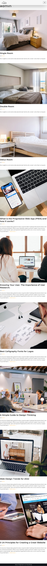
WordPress (29, 564)
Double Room (7, 106)
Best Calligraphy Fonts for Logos (16, 351)
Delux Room (6, 159)
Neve (16, 564)
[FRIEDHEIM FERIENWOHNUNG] (4, 2)
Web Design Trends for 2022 (14, 479)
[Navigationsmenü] (44, 2)
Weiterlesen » (12, 231)
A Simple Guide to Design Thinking (18, 415)
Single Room (6, 53)
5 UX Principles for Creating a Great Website (22, 542)
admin (3, 55)
